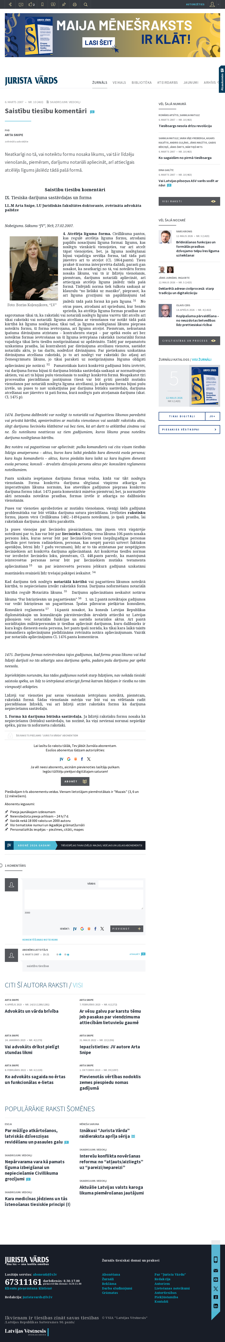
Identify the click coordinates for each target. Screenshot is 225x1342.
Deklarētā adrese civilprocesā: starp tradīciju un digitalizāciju (186, 290)
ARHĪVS (210, 82)
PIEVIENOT (121, 928)
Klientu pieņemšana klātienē (28, 1288)
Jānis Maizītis (198, 142)
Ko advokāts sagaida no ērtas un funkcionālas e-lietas (35, 1079)
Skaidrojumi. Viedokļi (65, 102)
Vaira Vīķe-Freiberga (192, 138)
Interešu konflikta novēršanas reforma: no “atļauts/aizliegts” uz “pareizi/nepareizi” (111, 1161)
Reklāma (109, 1284)
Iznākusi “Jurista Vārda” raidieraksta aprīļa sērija (105, 1133)
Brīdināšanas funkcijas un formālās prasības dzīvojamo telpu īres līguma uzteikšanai (197, 248)
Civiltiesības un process (189, 340)
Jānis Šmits (177, 147)
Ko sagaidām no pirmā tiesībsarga (185, 157)
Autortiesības (165, 1293)
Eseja (8, 1124)
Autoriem (162, 1284)
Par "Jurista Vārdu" (170, 1274)
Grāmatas (110, 1293)
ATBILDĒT (135, 954)
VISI (78, 985)
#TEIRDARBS (167, 82)
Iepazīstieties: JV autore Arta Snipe (110, 1049)
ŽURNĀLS (99, 82)
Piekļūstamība (166, 1297)
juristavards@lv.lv (37, 1297)
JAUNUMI (191, 82)
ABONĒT (71, 781)
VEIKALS (119, 82)
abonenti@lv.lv (45, 1274)
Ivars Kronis (184, 231)
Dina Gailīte (166, 170)
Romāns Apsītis (169, 115)
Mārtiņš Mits (194, 147)
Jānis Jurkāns (168, 277)
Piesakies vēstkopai (189, 429)
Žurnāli (108, 1279)
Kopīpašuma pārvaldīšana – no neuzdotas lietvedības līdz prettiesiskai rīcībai (197, 320)
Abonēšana (111, 1274)
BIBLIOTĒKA (142, 82)
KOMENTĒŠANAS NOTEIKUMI (40, 939)
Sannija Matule (190, 115)
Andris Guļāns (179, 142)
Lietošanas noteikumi (172, 1288)
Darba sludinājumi (117, 1288)
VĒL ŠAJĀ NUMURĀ (172, 104)
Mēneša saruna (89, 1124)
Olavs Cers (183, 305)
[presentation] (121, 917)
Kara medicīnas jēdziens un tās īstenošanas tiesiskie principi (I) (38, 1201)
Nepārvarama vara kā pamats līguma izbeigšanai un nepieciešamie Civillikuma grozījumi (35, 1170)
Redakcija (162, 1279)
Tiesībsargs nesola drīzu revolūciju (185, 126)
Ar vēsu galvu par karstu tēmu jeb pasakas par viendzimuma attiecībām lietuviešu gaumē (110, 1016)
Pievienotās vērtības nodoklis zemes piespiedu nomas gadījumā (110, 1082)
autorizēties (195, 4)
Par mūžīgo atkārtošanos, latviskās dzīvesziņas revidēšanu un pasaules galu (34, 1136)
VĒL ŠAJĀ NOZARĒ (172, 220)
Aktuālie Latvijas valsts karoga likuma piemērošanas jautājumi (112, 1190)
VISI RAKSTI (189, 201)
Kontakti (161, 1301)
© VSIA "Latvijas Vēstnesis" (124, 1318)
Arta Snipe (14, 135)
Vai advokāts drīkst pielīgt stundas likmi (32, 1049)
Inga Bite (184, 277)
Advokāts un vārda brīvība (32, 1011)
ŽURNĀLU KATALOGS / (185, 359)
